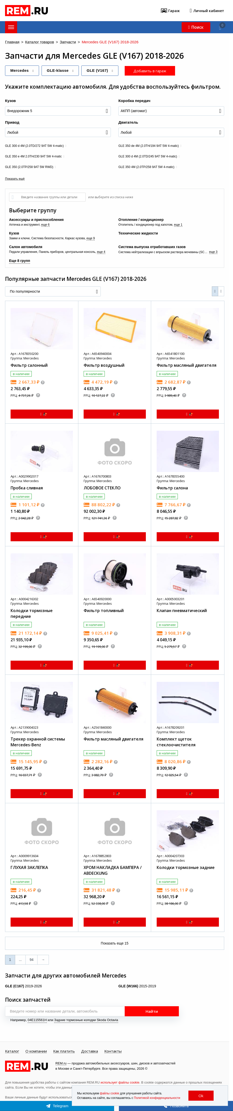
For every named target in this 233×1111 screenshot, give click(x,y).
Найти (152, 1011)
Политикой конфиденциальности (157, 1098)
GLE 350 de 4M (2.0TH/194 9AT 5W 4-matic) (148, 146)
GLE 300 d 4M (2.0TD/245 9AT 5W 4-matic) (147, 156)
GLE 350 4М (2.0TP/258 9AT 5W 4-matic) (146, 167)
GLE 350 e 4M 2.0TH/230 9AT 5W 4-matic (33, 156)
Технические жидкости (138, 233)
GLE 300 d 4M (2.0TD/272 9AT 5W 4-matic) (34, 146)
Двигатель (128, 122)
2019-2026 (23, 986)
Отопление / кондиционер (140, 220)
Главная (12, 42)
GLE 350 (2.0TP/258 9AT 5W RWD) (29, 167)
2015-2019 (137, 986)
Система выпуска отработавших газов (152, 247)
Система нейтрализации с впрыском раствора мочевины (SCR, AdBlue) (163, 252)
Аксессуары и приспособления (36, 220)
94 (31, 960)
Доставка (89, 1051)
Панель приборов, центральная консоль (67, 252)
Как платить (64, 1051)
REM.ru (60, 1063)
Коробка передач (134, 100)
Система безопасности (47, 238)
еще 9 (90, 238)
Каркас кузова (75, 238)
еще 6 (45, 224)
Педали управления (23, 252)
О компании (36, 1051)
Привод (12, 122)
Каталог (12, 1051)
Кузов (10, 100)
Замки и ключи (19, 238)
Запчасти (68, 42)
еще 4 (101, 252)
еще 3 (213, 252)
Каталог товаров (39, 42)
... (20, 960)
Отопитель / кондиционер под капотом (145, 224)
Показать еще (114, 943)
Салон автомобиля (25, 247)
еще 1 (178, 224)
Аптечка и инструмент (24, 224)
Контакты (113, 1051)
